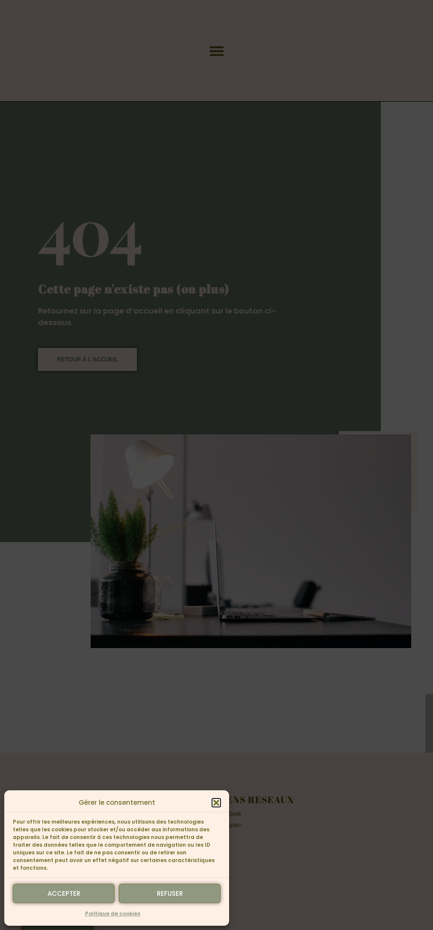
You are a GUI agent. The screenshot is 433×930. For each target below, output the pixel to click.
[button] (216, 802)
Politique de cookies (112, 913)
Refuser (170, 893)
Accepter (63, 893)
